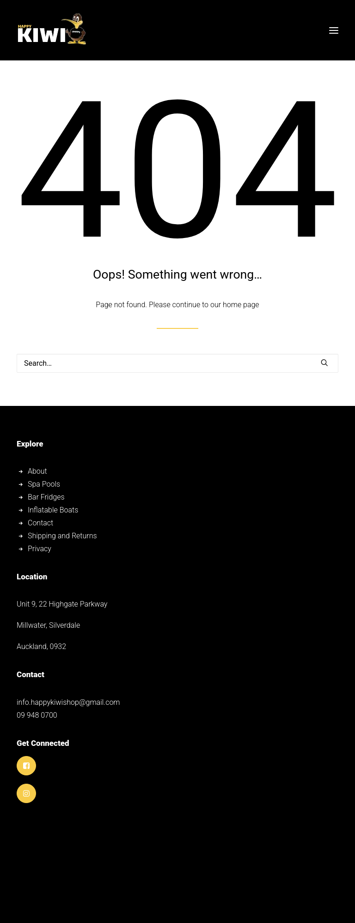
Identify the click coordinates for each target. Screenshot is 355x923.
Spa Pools (45, 484)
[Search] (177, 363)
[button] (333, 30)
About (37, 471)
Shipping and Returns (62, 535)
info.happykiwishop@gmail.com (68, 702)
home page (241, 304)
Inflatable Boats (53, 510)
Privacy (39, 548)
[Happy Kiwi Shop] (51, 30)
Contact (40, 522)
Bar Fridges (47, 497)
